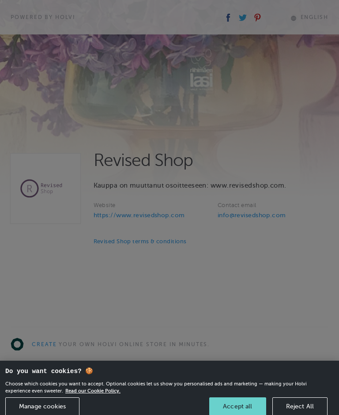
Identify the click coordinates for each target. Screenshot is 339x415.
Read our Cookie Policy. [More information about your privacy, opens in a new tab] (93, 394)
